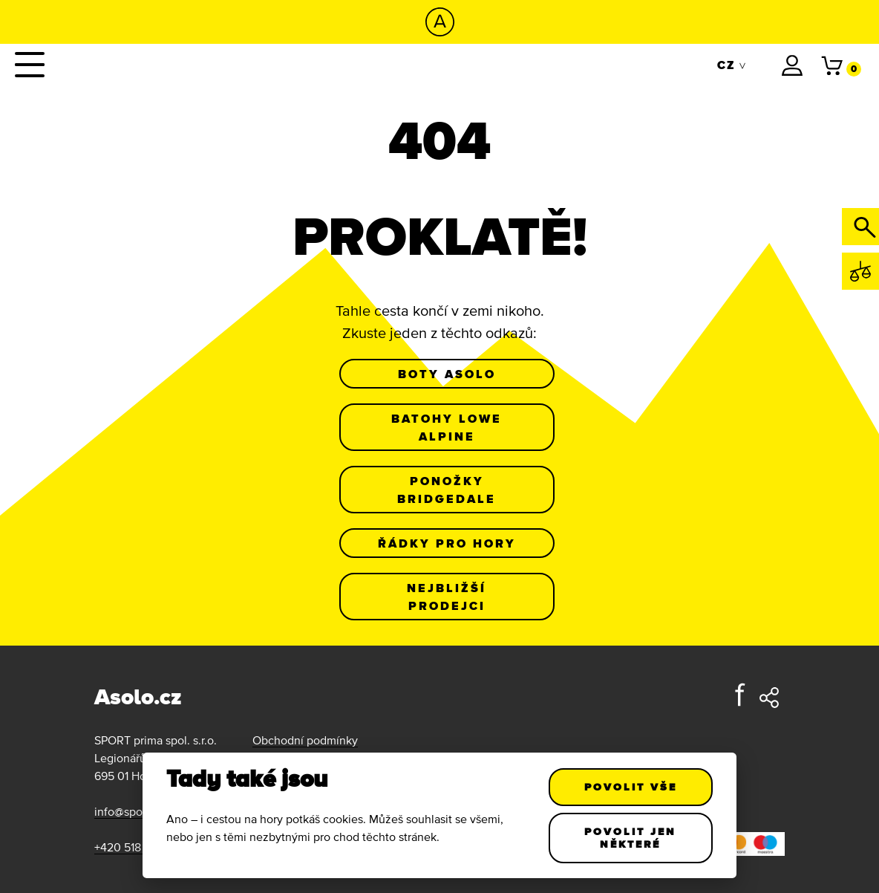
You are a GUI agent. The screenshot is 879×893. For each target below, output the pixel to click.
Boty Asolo (447, 373)
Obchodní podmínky (305, 740)
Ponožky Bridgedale (446, 489)
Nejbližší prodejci (446, 596)
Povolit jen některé (631, 837)
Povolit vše (630, 787)
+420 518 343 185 (139, 847)
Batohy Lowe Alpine (446, 427)
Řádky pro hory (447, 543)
